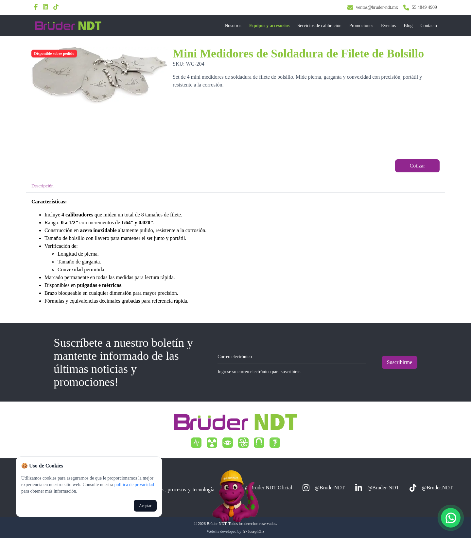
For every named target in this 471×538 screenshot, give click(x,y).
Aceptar (145, 505)
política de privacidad (133, 484)
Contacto (428, 25)
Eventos (388, 25)
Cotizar (417, 165)
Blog (408, 25)
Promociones (361, 25)
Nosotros (233, 25)
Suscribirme (399, 362)
